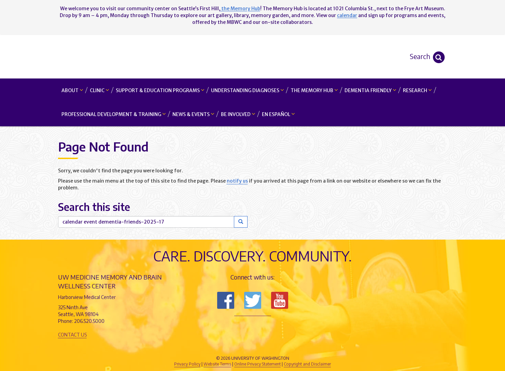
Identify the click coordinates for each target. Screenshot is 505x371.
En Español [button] (278, 114)
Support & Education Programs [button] (160, 90)
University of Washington (281, 347)
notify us (237, 181)
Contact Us (72, 335)
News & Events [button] (193, 114)
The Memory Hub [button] (314, 90)
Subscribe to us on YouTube (279, 300)
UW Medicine (196, 347)
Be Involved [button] (238, 114)
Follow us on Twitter (252, 300)
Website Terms (217, 364)
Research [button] (417, 90)
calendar (347, 15)
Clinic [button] (99, 90)
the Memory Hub (240, 8)
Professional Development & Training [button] (113, 114)
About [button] (72, 90)
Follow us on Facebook (225, 300)
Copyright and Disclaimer (307, 364)
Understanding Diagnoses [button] (247, 90)
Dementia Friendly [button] (370, 90)
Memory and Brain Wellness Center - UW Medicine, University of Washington (252, 56)
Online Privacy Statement (257, 364)
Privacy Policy (187, 364)
